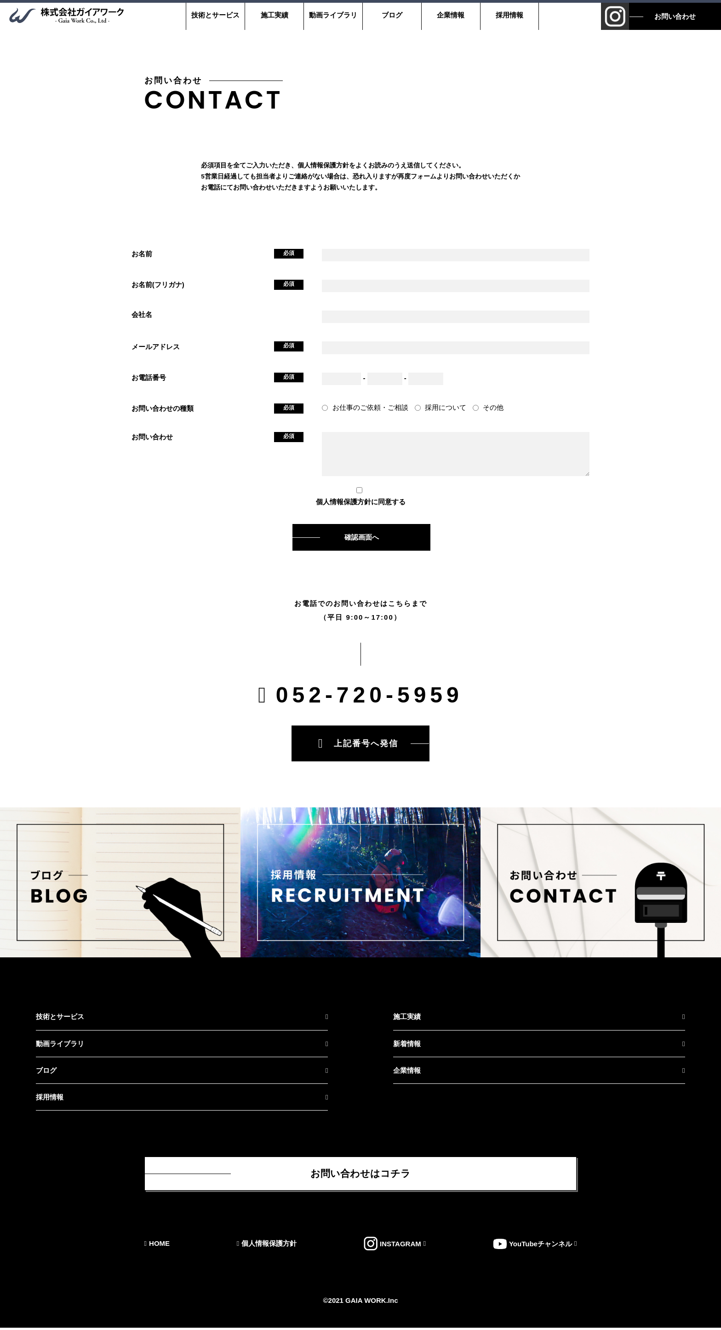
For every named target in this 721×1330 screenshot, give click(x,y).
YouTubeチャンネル (540, 1246)
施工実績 (272, 15)
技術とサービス (213, 15)
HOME (159, 1246)
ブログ (390, 15)
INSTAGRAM (400, 1246)
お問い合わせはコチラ (360, 1175)
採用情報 (507, 15)
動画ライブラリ (331, 15)
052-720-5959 (369, 695)
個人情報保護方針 (343, 502)
